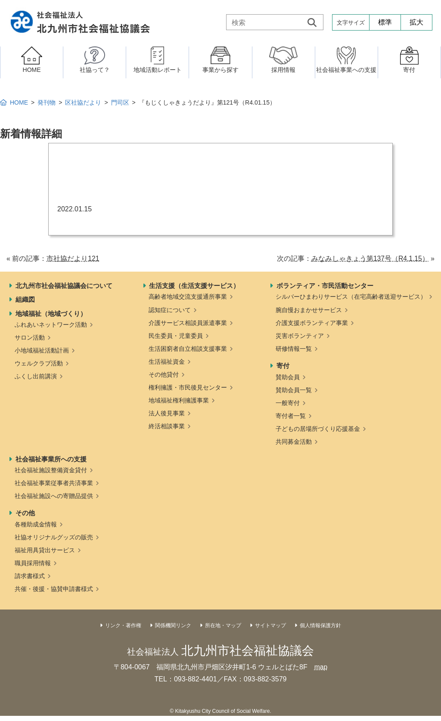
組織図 (25, 299)
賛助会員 (288, 377)
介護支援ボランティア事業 (312, 322)
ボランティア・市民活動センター (324, 285)
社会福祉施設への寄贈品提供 (54, 495)
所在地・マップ (223, 625)
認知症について (170, 309)
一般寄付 (288, 402)
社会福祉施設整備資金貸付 (51, 470)
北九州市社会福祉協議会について (64, 285)
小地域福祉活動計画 (42, 350)
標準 (385, 22)
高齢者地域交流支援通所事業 (188, 296)
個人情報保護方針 (320, 625)
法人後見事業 (167, 413)
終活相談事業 (167, 426)
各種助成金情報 (36, 524)
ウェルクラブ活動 (39, 363)
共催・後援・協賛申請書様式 (54, 588)
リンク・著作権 (123, 625)
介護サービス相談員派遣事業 (188, 322)
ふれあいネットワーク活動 (51, 324)
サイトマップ (270, 625)
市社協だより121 (73, 258)
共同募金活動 (294, 441)
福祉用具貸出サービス (45, 550)
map (320, 667)
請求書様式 (30, 575)
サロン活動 (30, 337)
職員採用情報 (33, 563)
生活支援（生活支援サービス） (194, 285)
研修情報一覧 (294, 348)
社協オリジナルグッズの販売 (54, 537)
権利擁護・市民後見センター (188, 387)
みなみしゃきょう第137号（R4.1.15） (370, 258)
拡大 (416, 22)
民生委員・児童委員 (176, 335)
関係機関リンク (173, 625)
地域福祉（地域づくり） (51, 313)
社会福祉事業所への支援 (51, 459)
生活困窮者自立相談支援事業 (188, 348)
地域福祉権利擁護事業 (179, 400)
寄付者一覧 (291, 415)
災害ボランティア (300, 335)
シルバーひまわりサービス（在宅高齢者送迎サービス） (351, 296)
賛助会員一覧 (294, 390)
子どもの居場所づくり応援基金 (318, 428)
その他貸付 (164, 374)
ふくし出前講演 (36, 376)
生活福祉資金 (167, 361)
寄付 (282, 365)
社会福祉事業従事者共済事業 (54, 483)
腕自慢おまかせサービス (309, 309)
